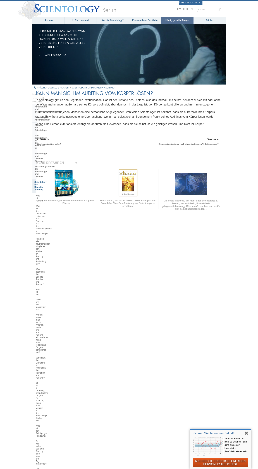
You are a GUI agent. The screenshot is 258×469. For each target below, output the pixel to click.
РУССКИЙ (40, 421)
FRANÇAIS (40, 409)
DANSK (38, 406)
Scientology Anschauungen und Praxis (142, 399)
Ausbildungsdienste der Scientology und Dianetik (47, 133)
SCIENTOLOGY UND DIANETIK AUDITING (93, 87)
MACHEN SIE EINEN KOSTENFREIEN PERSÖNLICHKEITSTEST (220, 463)
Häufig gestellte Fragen (177, 20)
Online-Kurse (128, 418)
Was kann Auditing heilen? (48, 264)
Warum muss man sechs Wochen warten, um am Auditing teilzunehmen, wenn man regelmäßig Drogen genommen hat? (52, 192)
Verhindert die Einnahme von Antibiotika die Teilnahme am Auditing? (49, 205)
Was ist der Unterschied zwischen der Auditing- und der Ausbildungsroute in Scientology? (52, 154)
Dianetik (177, 399)
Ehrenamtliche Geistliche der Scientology (189, 422)
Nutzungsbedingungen (182, 465)
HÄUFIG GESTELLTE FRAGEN (54, 87)
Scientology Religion (184, 407)
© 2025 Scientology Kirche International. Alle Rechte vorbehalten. (69, 465)
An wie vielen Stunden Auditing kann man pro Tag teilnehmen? (50, 232)
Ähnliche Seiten (189, 2)
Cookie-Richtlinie (158, 465)
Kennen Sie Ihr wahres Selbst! (213, 433)
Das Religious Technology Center (52, 345)
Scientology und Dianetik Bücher (51, 126)
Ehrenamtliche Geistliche (145, 20)
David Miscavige (182, 411)
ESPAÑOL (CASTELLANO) (89, 413)
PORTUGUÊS (81, 424)
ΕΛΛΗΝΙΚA (80, 417)
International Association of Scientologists (188, 428)
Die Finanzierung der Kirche (49, 358)
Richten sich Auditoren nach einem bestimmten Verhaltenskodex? (52, 278)
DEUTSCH (40, 432)
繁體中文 (38, 425)
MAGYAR (79, 398)
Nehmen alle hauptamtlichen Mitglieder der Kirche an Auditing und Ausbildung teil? (51, 164)
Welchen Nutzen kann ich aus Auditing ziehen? (50, 250)
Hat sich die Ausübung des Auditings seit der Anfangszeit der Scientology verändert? (52, 241)
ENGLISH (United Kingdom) (49, 402)
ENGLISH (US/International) (50, 398)
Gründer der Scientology (47, 113)
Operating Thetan (43, 302)
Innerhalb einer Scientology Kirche (49, 314)
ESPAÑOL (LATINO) (85, 409)
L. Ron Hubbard (81, 20)
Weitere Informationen (133, 421)
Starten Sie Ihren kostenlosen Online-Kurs (194, 416)
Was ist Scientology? (113, 20)
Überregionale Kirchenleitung (50, 339)
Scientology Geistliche (46, 307)
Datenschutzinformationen (131, 465)
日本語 (37, 418)
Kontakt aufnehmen (131, 425)
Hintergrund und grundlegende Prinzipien (47, 100)
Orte (123, 429)
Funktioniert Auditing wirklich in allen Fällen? (50, 258)
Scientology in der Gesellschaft (51, 364)
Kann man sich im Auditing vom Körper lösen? (51, 271)
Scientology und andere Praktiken (52, 329)
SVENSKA (79, 406)
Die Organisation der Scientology (51, 334)
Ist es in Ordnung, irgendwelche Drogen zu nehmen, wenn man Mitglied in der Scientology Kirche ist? (51, 217)
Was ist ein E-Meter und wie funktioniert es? (49, 180)
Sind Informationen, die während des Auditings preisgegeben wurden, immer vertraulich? (51, 288)
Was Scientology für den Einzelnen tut (47, 119)
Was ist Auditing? (44, 146)
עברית (38, 413)
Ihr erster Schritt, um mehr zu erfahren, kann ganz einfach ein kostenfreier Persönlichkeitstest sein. (236, 445)
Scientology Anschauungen (49, 107)
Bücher (209, 20)
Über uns (48, 20)
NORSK (78, 402)
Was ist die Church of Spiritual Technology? (50, 351)
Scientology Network (184, 403)
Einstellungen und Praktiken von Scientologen (51, 321)
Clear (37, 296)
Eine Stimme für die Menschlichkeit (140, 403)
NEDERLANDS (42, 429)
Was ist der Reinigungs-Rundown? (52, 225)
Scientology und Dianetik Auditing (51, 140)
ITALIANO (79, 421)
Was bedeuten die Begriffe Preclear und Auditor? (53, 173)
